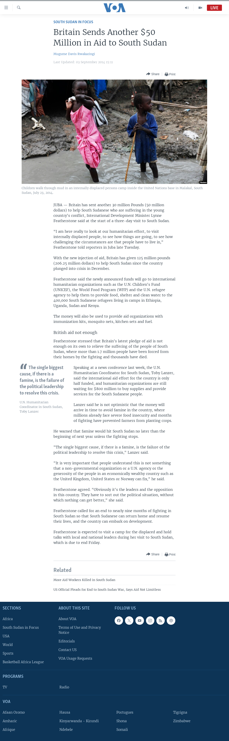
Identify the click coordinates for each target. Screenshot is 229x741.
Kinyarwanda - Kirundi (79, 721)
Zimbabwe (181, 721)
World (8, 645)
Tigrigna (180, 712)
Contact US (68, 650)
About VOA (67, 619)
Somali (122, 730)
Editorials (67, 641)
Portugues (124, 712)
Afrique (9, 730)
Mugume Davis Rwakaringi (74, 54)
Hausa (64, 712)
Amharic (10, 721)
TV (5, 687)
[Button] (152, 74)
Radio (64, 687)
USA (6, 636)
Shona (121, 721)
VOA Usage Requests (75, 658)
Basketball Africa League (23, 662)
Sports (8, 653)
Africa (8, 619)
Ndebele (66, 730)
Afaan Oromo (14, 712)
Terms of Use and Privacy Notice (80, 629)
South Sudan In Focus (73, 22)
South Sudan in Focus (21, 627)
